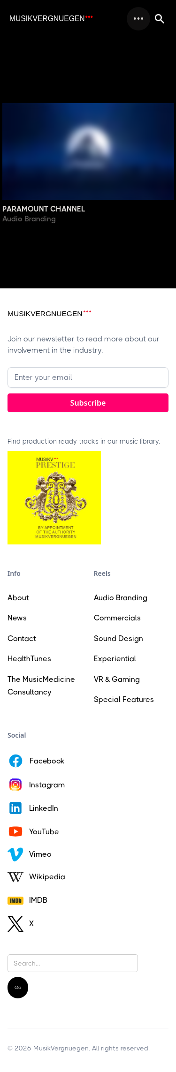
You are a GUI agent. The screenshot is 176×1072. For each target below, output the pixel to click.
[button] (138, 18)
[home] (51, 19)
